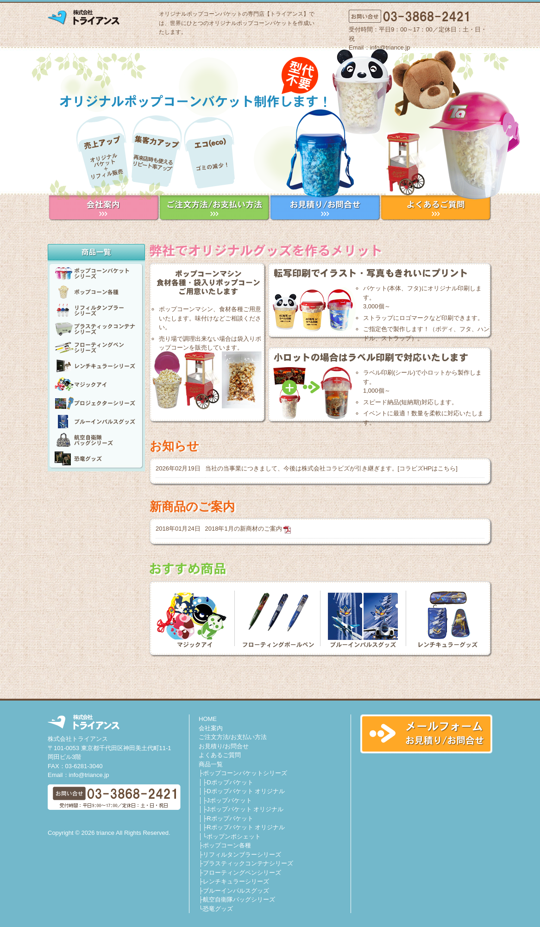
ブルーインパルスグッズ (96, 421)
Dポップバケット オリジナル (246, 791)
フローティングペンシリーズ (96, 347)
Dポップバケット (230, 782)
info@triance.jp (89, 774)
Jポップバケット (229, 800)
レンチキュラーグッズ (444, 618)
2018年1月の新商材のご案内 (243, 528)
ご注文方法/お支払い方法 (233, 736)
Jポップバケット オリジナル (245, 809)
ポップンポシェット (234, 836)
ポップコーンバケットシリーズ (96, 273)
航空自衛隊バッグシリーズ (96, 440)
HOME (208, 718)
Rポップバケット (230, 818)
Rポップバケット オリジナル (246, 827)
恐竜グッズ (96, 458)
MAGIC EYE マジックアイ (195, 618)
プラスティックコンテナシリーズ (96, 329)
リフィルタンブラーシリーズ (96, 310)
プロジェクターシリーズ (96, 403)
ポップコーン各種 (96, 292)
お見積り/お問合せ (224, 746)
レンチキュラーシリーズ (96, 366)
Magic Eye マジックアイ (96, 384)
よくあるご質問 (220, 755)
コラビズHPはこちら (427, 468)
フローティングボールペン (277, 618)
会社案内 (211, 728)
